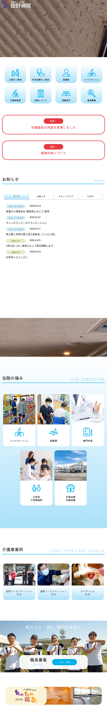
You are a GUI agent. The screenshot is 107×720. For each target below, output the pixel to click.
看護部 (66, 79)
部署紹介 (66, 100)
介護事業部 (15, 100)
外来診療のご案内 (40, 79)
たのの (90, 196)
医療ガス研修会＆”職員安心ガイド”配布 (27, 211)
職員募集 (91, 100)
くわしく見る (64, 662)
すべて (16, 196)
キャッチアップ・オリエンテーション (26, 222)
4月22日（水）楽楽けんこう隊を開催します (29, 245)
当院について (40, 100)
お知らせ (41, 196)
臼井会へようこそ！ (17, 257)
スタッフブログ (65, 196)
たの (19, 580)
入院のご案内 (15, 79)
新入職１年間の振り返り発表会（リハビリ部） (31, 234)
